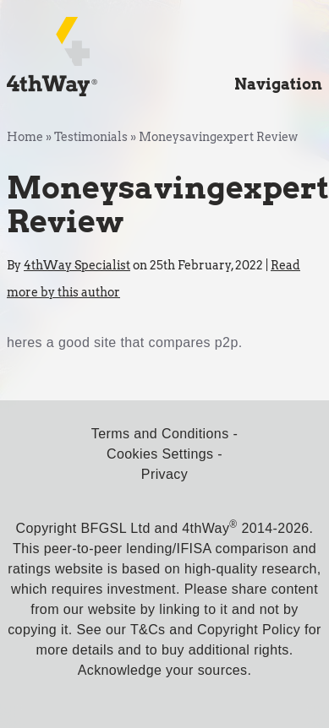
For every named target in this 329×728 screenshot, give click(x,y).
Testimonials (91, 137)
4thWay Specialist (77, 265)
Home (25, 137)
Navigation (278, 84)
